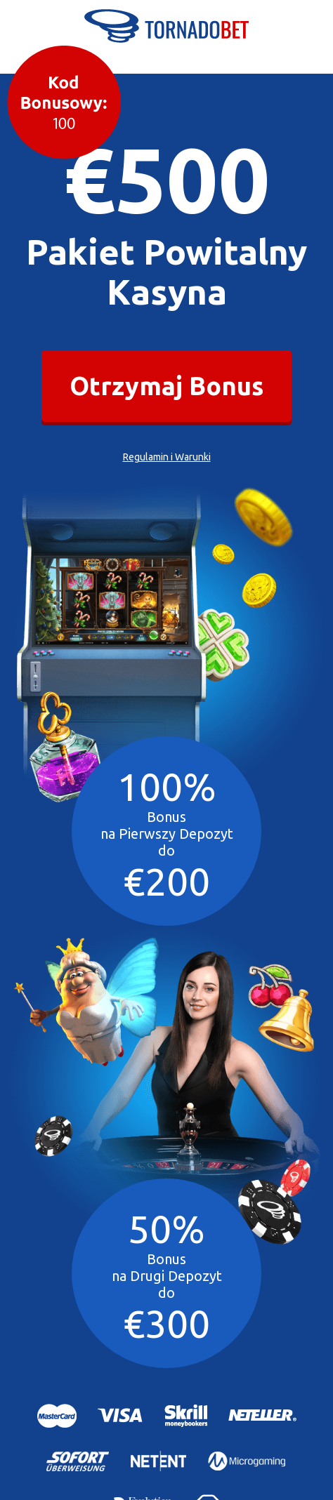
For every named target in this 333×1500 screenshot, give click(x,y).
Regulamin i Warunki (167, 455)
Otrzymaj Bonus (166, 385)
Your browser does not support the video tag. (112, 598)
